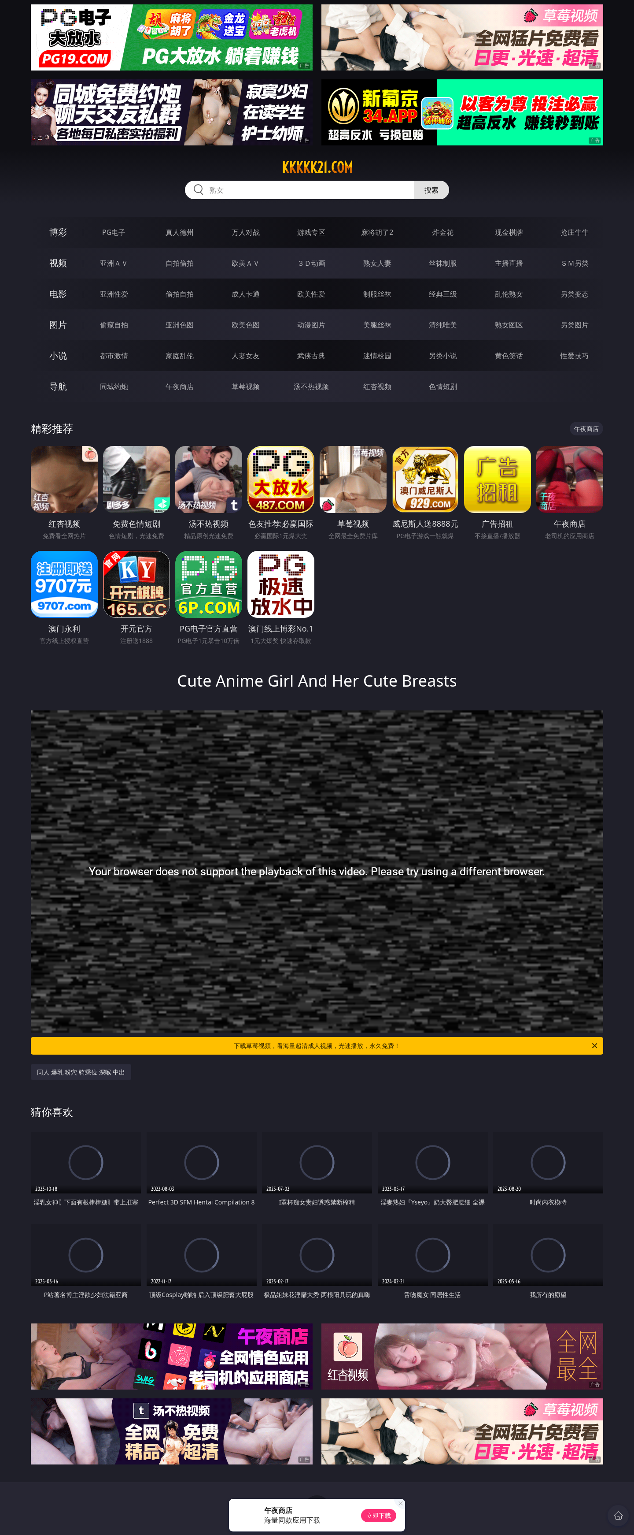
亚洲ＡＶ (114, 263)
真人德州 (180, 232)
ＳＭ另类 (574, 263)
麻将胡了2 (377, 232)
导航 (58, 386)
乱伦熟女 (509, 294)
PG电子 (113, 232)
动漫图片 (311, 325)
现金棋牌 (509, 232)
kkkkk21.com (317, 167)
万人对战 (246, 232)
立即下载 (378, 1515)
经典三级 (443, 294)
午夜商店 (180, 386)
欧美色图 (246, 325)
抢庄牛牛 (574, 232)
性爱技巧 (574, 356)
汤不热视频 (311, 386)
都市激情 (114, 356)
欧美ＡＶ (246, 263)
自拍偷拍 (180, 263)
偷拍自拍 (180, 294)
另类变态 (574, 294)
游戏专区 (311, 232)
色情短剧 (443, 386)
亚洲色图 (180, 325)
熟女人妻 (377, 263)
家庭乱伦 (180, 356)
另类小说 (443, 356)
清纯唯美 (443, 325)
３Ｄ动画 (311, 263)
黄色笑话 (509, 356)
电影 (58, 294)
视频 (58, 263)
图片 (58, 325)
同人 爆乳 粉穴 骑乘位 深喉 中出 (81, 1072)
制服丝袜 (377, 294)
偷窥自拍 (114, 325)
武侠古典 (311, 356)
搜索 (431, 190)
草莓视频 (246, 386)
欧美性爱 (311, 294)
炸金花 (442, 232)
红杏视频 (377, 386)
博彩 (58, 232)
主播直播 (509, 263)
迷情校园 (377, 356)
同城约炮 (114, 386)
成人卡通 (246, 294)
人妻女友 (246, 356)
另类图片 (574, 325)
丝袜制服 (443, 263)
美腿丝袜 (377, 325)
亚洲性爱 (114, 294)
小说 (58, 355)
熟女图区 (509, 325)
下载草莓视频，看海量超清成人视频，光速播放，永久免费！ (416, 1046)
